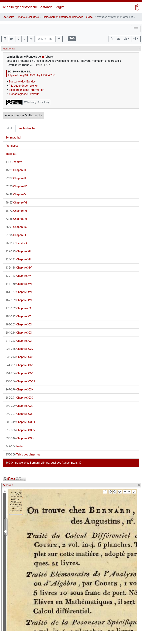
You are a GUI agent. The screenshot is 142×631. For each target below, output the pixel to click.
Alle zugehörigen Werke (23, 85)
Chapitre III (16, 178)
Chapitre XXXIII (20, 422)
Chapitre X (16, 235)
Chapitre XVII (19, 292)
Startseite (8, 17)
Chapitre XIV (19, 267)
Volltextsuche (27, 128)
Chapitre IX (16, 227)
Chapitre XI (17, 243)
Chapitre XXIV (19, 349)
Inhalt (9, 128)
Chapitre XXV (19, 357)
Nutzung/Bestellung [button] (36, 102)
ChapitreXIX (18, 308)
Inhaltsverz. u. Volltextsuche (23, 115)
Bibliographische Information (26, 89)
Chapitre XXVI (19, 365)
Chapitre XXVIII (20, 381)
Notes (15, 446)
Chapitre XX (18, 316)
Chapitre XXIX (19, 389)
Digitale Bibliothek (28, 17)
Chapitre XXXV (20, 438)
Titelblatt (11, 153)
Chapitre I (15, 162)
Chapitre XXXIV (20, 430)
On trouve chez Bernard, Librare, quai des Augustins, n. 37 (43, 462)
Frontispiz (12, 145)
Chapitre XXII (19, 332)
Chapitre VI (16, 202)
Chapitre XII (18, 251)
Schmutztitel (13, 137)
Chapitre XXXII (20, 414)
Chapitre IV (16, 186)
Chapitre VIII (17, 218)
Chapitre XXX (19, 397)
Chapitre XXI (19, 324)
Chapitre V (16, 194)
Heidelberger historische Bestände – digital (33, 7)
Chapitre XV (18, 275)
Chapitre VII (17, 210)
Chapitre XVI (19, 283)
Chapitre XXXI (19, 405)
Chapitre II (16, 170)
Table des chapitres (23, 454)
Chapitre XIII (18, 259)
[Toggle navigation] (136, 28)
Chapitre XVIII (19, 300)
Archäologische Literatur (24, 94)
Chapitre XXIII (19, 340)
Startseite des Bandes (22, 81)
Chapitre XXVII (20, 373)
